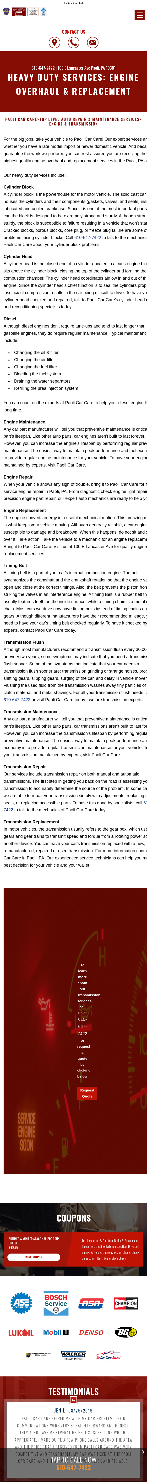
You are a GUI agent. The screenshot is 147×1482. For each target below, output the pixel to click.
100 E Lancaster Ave (74, 68)
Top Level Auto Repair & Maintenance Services (89, 119)
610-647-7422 (43, 68)
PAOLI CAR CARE (21, 119)
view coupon (33, 1264)
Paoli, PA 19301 (103, 68)
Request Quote (87, 1100)
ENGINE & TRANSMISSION (73, 124)
